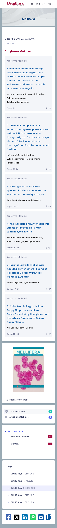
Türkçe (39, 3)
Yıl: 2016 (10, 44)
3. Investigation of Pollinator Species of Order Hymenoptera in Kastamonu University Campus (26, 190)
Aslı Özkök (12, 328)
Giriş (50, 3)
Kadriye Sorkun (25, 328)
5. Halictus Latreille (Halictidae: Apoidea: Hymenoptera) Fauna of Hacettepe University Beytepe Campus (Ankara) (27, 270)
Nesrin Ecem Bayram (32, 237)
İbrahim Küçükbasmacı (18, 200)
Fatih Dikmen (32, 282)
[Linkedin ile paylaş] (25, 518)
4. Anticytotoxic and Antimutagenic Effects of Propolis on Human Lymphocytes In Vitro (28, 227)
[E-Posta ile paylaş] (41, 518)
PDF (48, 108)
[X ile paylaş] (17, 516)
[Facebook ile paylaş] (8, 518)
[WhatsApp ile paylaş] (33, 518)
